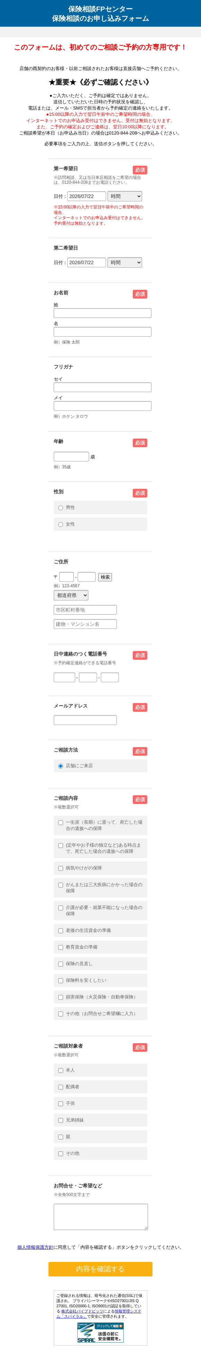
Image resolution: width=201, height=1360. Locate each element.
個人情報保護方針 (35, 1251)
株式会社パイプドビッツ (82, 1315)
